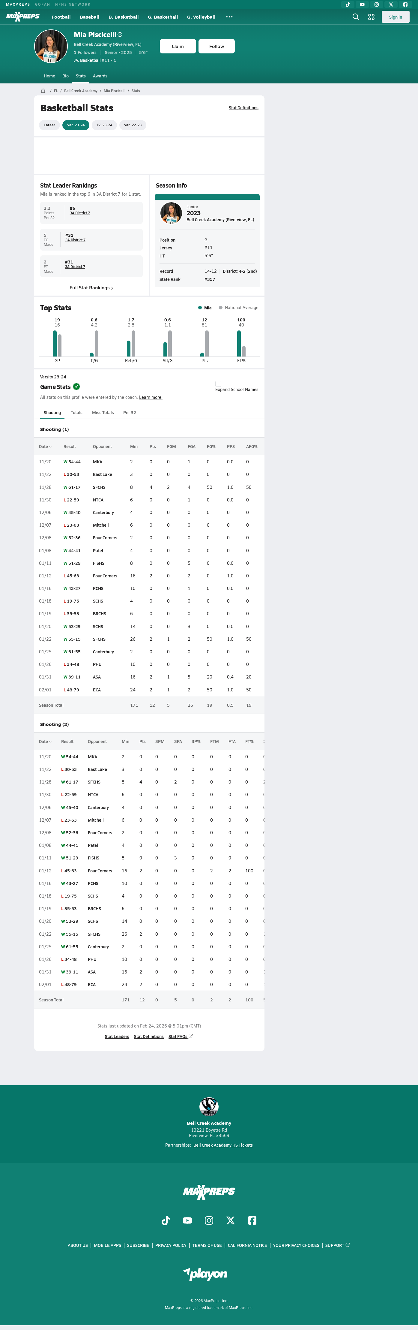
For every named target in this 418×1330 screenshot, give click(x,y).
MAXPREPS (18, 4)
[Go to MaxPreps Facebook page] (252, 1221)
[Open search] (356, 17)
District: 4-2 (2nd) (240, 271)
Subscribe (138, 1245)
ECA (96, 690)
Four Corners (105, 537)
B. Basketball (124, 16)
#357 (210, 279)
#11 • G (95, 60)
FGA (191, 446)
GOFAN (42, 4)
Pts (153, 446)
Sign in (395, 17)
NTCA (98, 500)
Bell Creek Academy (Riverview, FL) (108, 44)
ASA (96, 677)
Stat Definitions (243, 107)
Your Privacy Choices (296, 1245)
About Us (78, 1245)
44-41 (74, 550)
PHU (97, 664)
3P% (196, 741)
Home (49, 76)
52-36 (74, 537)
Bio (65, 76)
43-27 (74, 588)
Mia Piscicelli (98, 34)
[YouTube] (362, 4)
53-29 (74, 626)
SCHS (98, 601)
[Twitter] (391, 4)
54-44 (74, 462)
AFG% (251, 446)
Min (134, 446)
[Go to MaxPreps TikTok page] (166, 1221)
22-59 (73, 500)
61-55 (74, 651)
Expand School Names (236, 386)
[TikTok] (347, 4)
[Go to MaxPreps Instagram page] (209, 1221)
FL (56, 90)
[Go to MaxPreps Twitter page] (230, 1221)
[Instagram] (376, 4)
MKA (97, 462)
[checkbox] (218, 384)
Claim (178, 46)
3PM (160, 741)
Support (338, 1245)
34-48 (73, 664)
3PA (178, 741)
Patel (98, 550)
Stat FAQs (181, 1036)
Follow (216, 46)
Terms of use (207, 1245)
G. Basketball (163, 16)
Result (69, 446)
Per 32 (129, 412)
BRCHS (99, 613)
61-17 (74, 487)
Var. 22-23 (133, 124)
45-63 (73, 576)
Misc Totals (103, 412)
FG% (211, 446)
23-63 (73, 525)
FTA (232, 741)
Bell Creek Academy (80, 90)
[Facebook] (405, 4)
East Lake (102, 474)
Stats (81, 76)
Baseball (90, 16)
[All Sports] (229, 17)
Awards (100, 76)
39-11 (74, 677)
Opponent (102, 446)
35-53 (73, 613)
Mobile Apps (107, 1245)
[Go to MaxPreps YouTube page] (187, 1221)
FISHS (98, 563)
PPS (230, 446)
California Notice (247, 1245)
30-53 (73, 474)
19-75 (73, 601)
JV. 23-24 (104, 124)
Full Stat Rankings (91, 287)
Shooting (52, 412)
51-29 (74, 563)
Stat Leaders (117, 1036)
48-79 (73, 690)
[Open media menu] (371, 17)
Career (49, 124)
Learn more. (151, 397)
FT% (249, 741)
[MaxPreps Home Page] (43, 90)
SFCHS (99, 487)
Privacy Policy (171, 1245)
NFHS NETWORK (73, 4)
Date (45, 446)
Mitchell (101, 525)
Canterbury (103, 512)
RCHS (98, 588)
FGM (171, 446)
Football (61, 16)
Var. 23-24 (76, 124)
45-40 (74, 512)
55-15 (74, 639)
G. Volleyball (201, 16)
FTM (214, 741)
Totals (76, 412)
